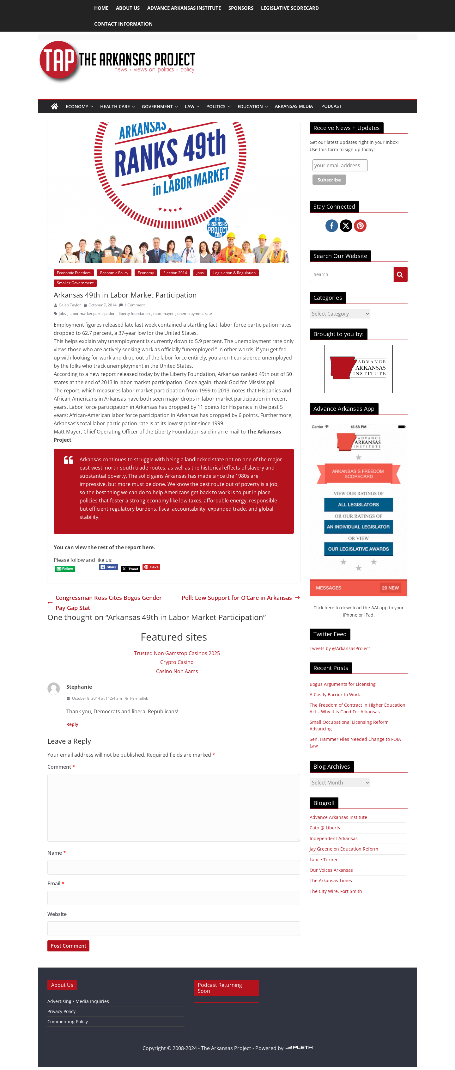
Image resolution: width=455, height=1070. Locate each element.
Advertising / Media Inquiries (78, 1001)
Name (56, 852)
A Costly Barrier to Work (335, 695)
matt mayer (163, 313)
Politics (216, 106)
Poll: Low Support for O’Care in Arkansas (241, 597)
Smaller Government (75, 283)
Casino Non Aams (177, 671)
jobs (62, 313)
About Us (128, 8)
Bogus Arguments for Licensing (343, 684)
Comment (61, 766)
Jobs (200, 272)
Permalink (136, 698)
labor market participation (92, 313)
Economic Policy (114, 272)
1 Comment (132, 305)
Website (57, 914)
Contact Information (123, 24)
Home (101, 8)
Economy (77, 106)
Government (157, 106)
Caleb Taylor (70, 305)
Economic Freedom (74, 272)
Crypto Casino (177, 662)
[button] (92, 106)
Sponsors (240, 8)
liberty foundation (134, 313)
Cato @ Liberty (325, 828)
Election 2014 (175, 272)
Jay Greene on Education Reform (344, 849)
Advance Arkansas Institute (184, 8)
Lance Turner (324, 860)
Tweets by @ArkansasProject (340, 648)
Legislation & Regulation (234, 272)
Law (189, 106)
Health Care (115, 106)
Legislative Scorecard (290, 8)
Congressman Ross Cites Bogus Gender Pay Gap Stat (104, 603)
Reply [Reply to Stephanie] (72, 724)
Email (55, 883)
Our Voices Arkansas (331, 870)
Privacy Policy (61, 1011)
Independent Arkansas (334, 838)
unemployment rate (194, 313)
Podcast (331, 106)
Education (250, 106)
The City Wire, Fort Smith (336, 891)
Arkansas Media (294, 106)
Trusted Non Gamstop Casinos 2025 (177, 653)
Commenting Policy (67, 1021)
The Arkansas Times (331, 880)
